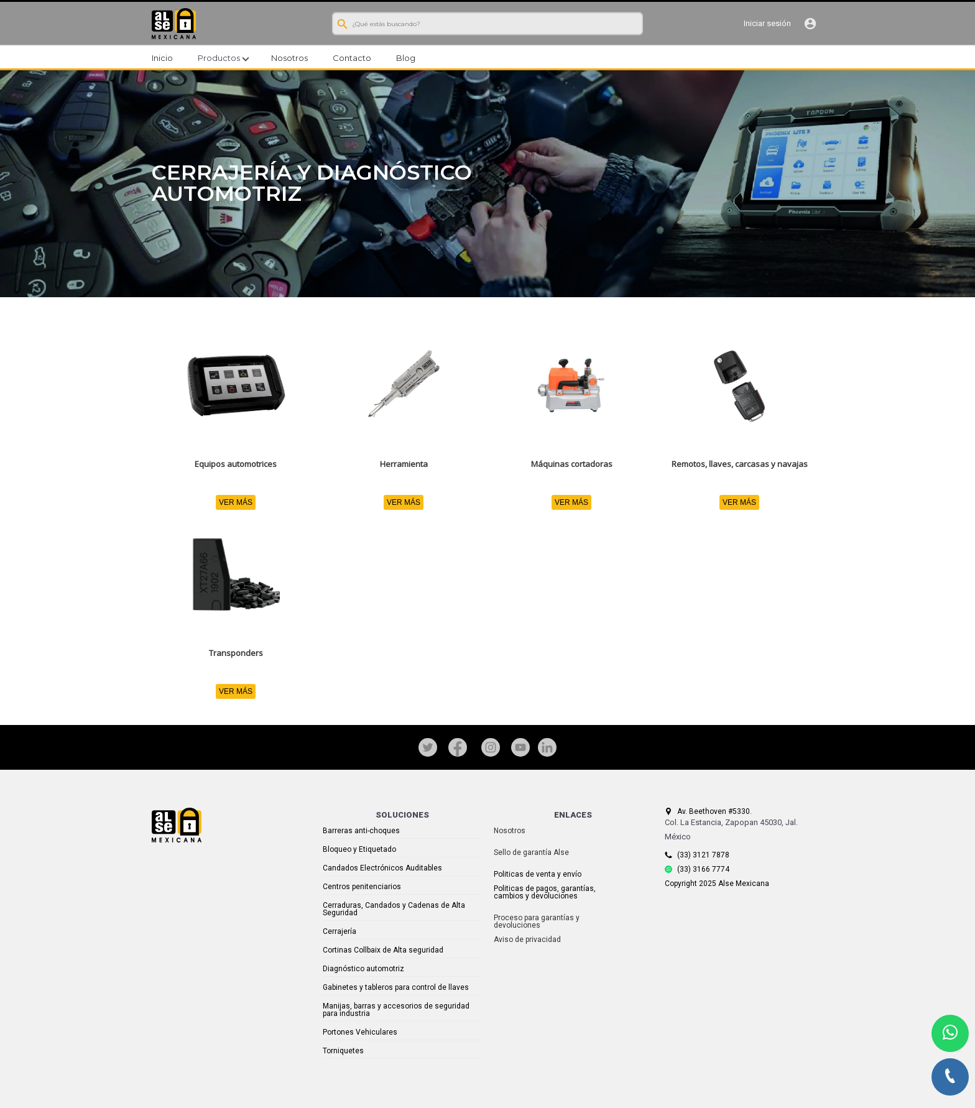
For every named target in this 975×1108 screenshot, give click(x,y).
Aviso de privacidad (527, 939)
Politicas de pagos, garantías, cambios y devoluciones (545, 892)
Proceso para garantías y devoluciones (537, 921)
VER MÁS (235, 502)
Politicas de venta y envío (537, 874)
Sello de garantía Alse (531, 852)
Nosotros (509, 830)
